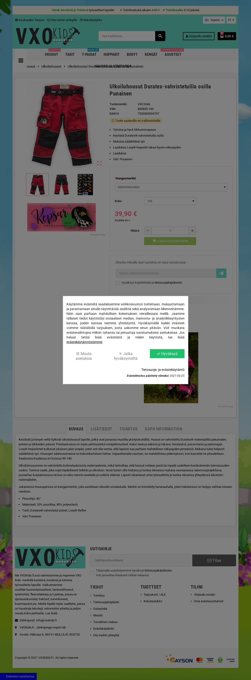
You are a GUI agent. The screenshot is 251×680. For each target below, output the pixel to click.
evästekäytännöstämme (84, 342)
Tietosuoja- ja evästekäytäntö (163, 370)
